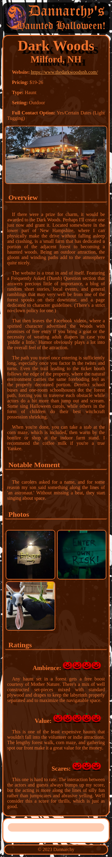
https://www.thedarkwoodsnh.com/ (64, 72)
